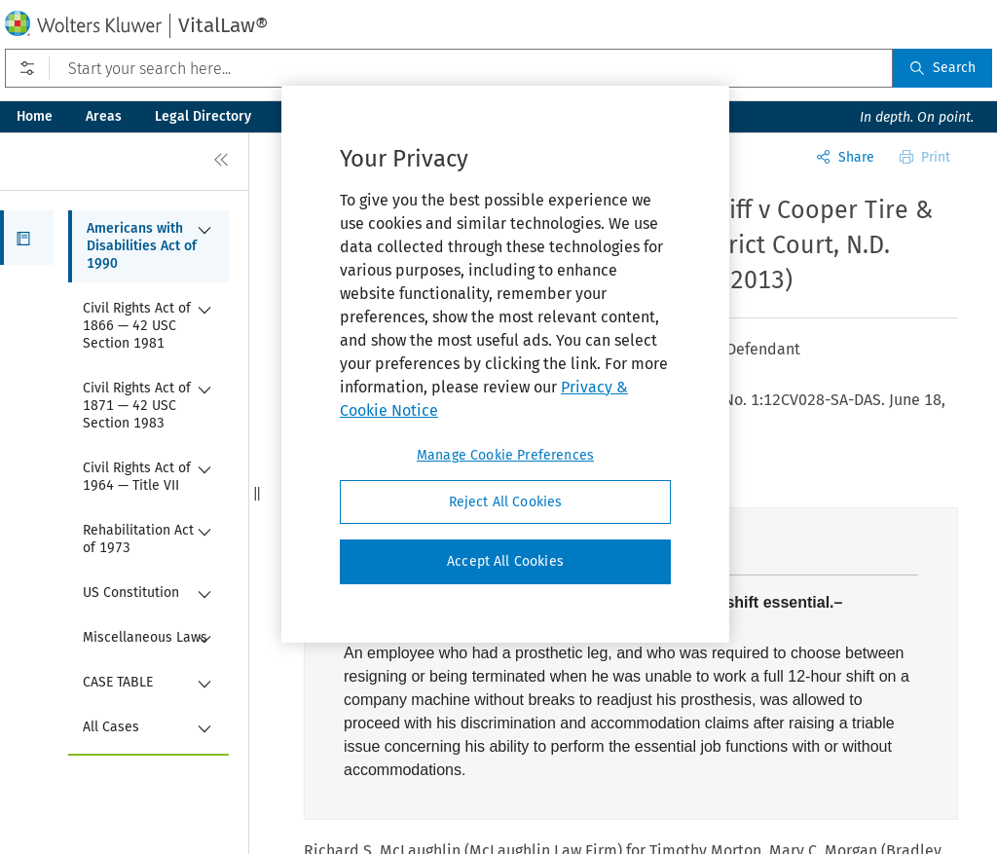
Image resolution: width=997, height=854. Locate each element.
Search (942, 67)
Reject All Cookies (506, 502)
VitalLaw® (223, 25)
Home (35, 116)
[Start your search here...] (449, 68)
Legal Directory (203, 116)
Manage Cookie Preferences (505, 455)
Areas (104, 116)
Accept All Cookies (505, 561)
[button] (27, 237)
